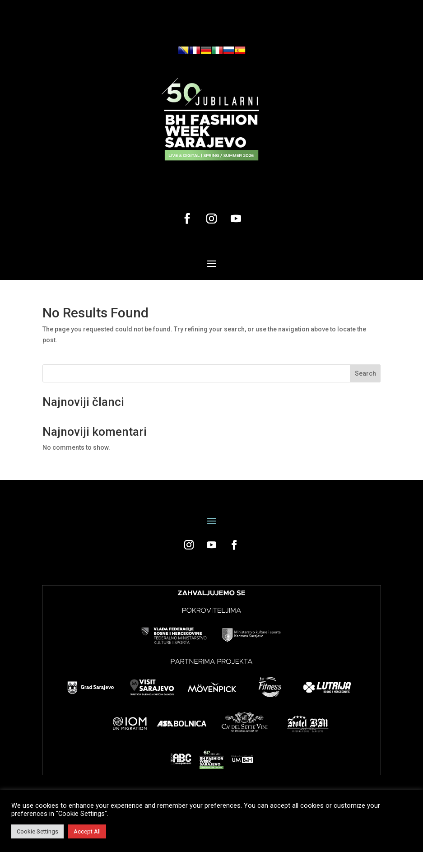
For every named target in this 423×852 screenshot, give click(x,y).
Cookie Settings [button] (37, 831)
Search (365, 373)
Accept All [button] (87, 831)
